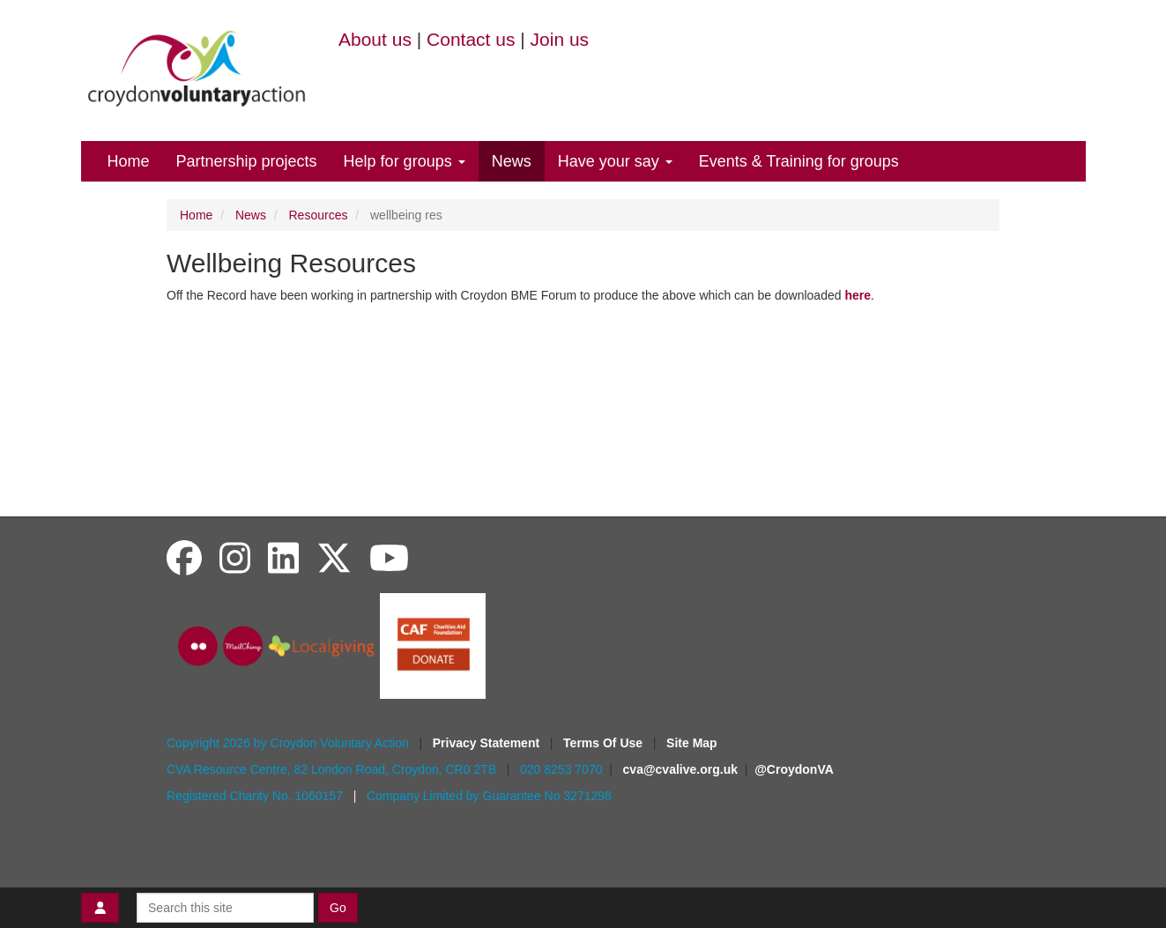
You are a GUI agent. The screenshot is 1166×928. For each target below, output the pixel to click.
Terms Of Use (604, 743)
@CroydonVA (794, 769)
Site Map (691, 743)
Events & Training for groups (799, 161)
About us (375, 39)
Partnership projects (246, 161)
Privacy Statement (488, 743)
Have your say (615, 161)
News (511, 161)
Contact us (471, 39)
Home (129, 161)
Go (338, 908)
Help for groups (404, 161)
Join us (560, 39)
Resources (318, 215)
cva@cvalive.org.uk (680, 769)
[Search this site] (225, 908)
